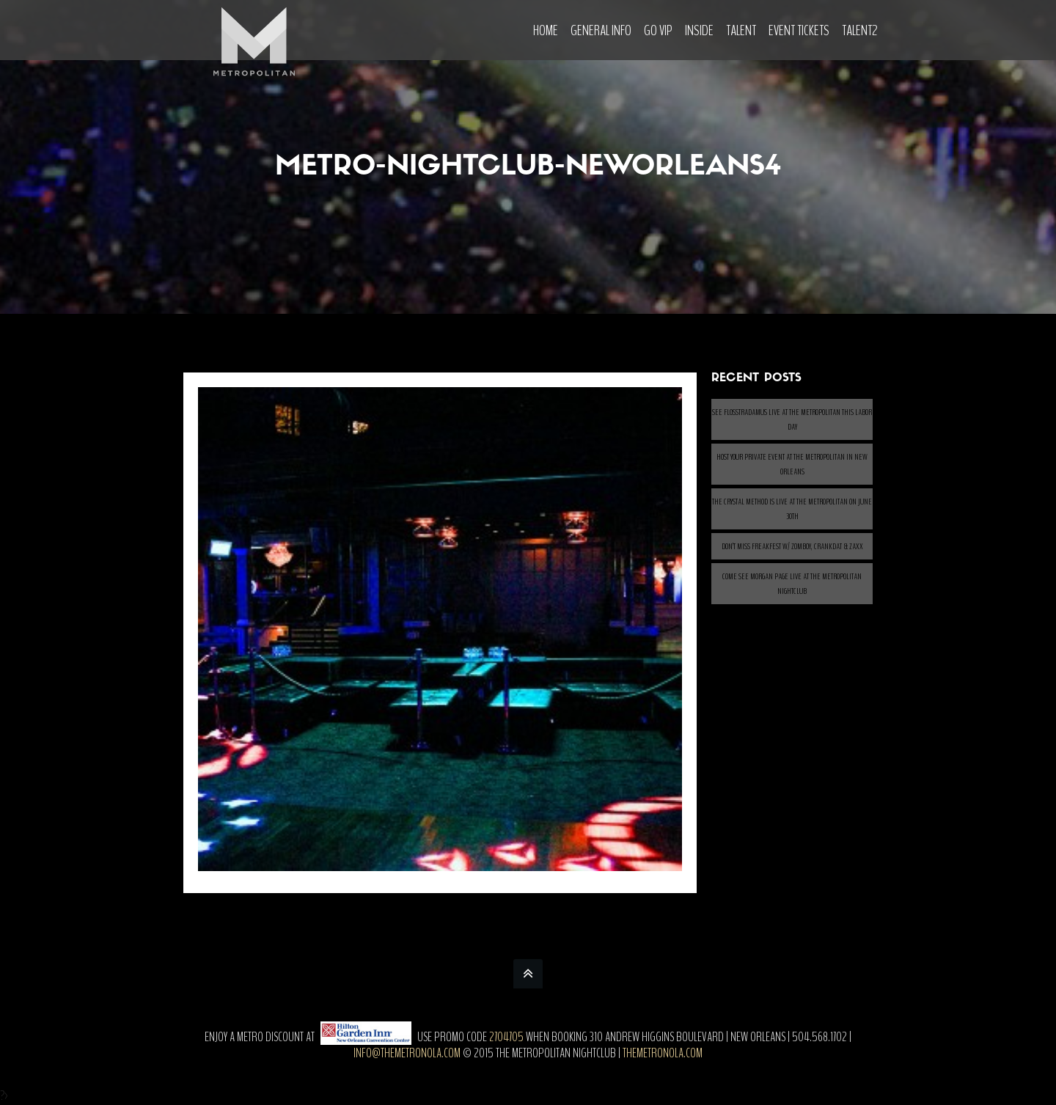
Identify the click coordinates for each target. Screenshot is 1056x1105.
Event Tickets (799, 30)
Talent (741, 30)
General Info (601, 30)
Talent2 (860, 30)
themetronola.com (663, 1053)
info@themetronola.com (407, 1053)
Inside (699, 30)
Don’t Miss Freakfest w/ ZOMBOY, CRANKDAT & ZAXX (792, 546)
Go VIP (658, 30)
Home (545, 30)
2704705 (506, 1037)
